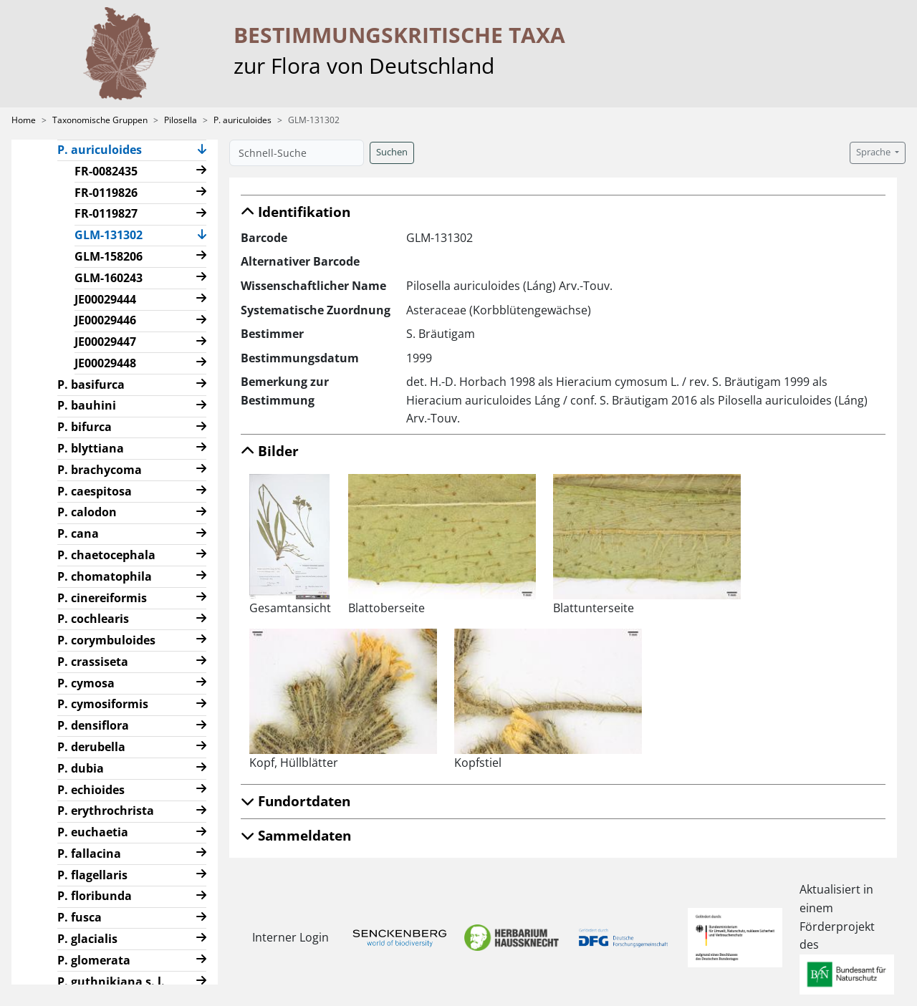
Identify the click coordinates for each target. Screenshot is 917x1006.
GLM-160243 (109, 278)
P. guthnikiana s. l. (111, 982)
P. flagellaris (92, 875)
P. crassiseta (92, 661)
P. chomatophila (104, 576)
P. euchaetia (92, 832)
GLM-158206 (109, 256)
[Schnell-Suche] (296, 153)
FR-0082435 (106, 171)
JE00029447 (105, 341)
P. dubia (80, 768)
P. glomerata (93, 960)
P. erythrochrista (105, 810)
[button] (202, 150)
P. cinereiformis (102, 598)
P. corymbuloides (106, 640)
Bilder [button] (270, 450)
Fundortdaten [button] (295, 801)
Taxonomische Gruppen (100, 120)
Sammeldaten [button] (296, 835)
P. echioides (91, 790)
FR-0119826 (106, 192)
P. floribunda (94, 896)
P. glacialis (87, 939)
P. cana (78, 533)
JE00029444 (105, 299)
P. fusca (79, 917)
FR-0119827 (106, 213)
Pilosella (180, 120)
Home (23, 120)
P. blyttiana (90, 448)
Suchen (392, 152)
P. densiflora (93, 725)
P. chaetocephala (106, 555)
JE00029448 (105, 363)
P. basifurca (91, 384)
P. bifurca (84, 427)
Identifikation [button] (295, 211)
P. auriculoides (242, 120)
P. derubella (91, 747)
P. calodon (87, 512)
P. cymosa (86, 683)
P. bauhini (86, 405)
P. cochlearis (93, 619)
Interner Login (288, 937)
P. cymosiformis (102, 704)
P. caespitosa (94, 491)
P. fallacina (89, 853)
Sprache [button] (874, 152)
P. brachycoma (99, 470)
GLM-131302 (114, 234)
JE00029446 (105, 320)
